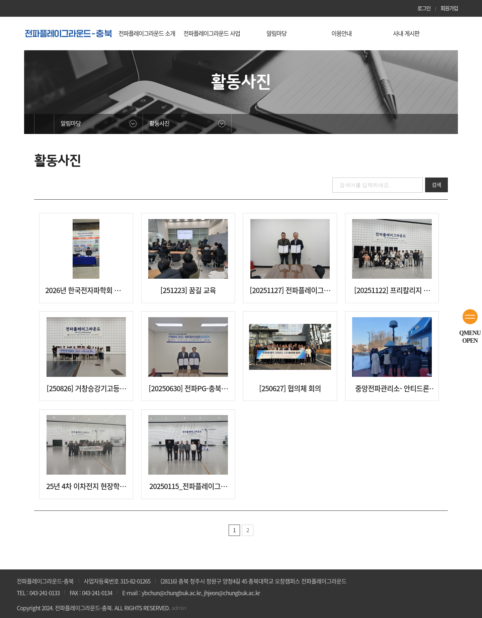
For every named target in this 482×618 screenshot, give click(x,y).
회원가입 (448, 8)
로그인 (422, 8)
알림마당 (71, 123)
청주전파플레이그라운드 (68, 33)
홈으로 (44, 124)
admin (179, 608)
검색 (436, 185)
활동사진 (160, 123)
